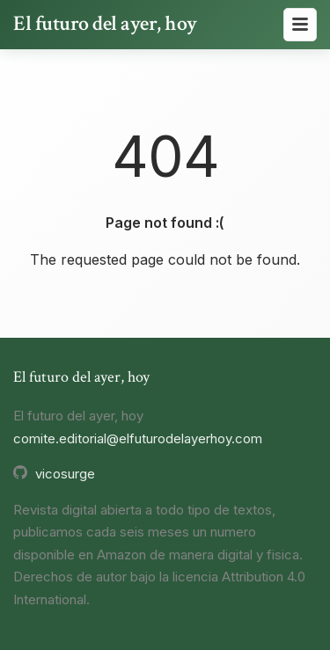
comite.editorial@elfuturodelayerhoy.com (137, 438)
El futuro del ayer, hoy (105, 23)
